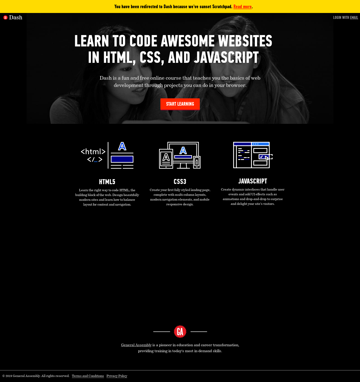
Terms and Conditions (88, 376)
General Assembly (136, 345)
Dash (15, 17)
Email (354, 17)
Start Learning (180, 104)
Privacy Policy (116, 376)
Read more (242, 6)
